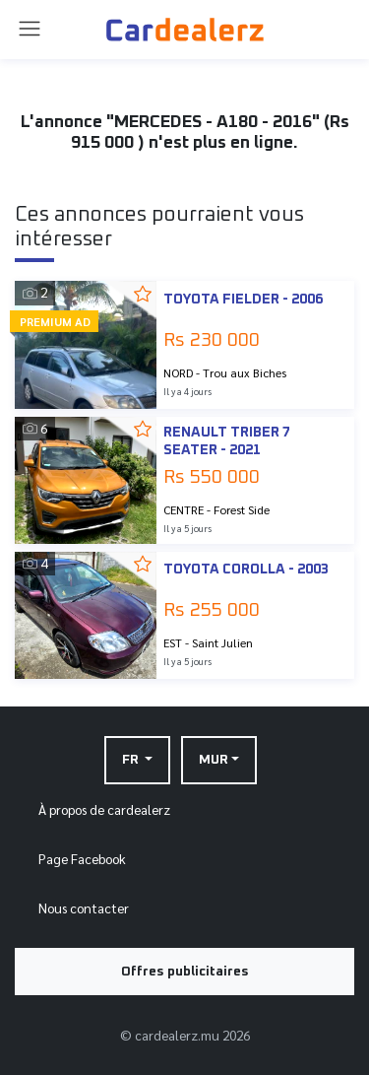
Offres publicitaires (185, 971)
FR (132, 760)
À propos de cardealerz (104, 809)
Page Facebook (82, 858)
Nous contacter (83, 907)
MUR (213, 760)
